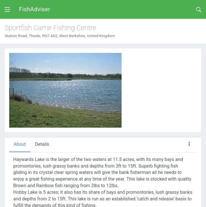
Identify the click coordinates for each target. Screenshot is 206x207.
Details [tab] (42, 144)
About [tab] (20, 144)
